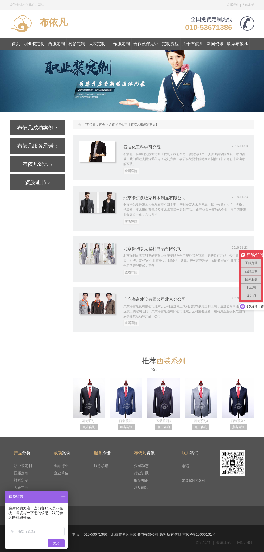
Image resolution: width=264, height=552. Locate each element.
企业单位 (61, 473)
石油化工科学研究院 (142, 147)
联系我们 (233, 5)
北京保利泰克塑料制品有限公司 (152, 248)
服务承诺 (101, 466)
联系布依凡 (237, 44)
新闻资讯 (215, 44)
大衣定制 (97, 44)
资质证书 (37, 182)
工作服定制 (119, 44)
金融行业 (61, 466)
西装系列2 (126, 421)
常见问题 (141, 487)
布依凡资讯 (37, 164)
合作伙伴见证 (145, 44)
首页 (16, 44)
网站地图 (244, 543)
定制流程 (170, 44)
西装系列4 (201, 421)
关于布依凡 (192, 44)
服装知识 (141, 480)
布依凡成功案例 (37, 127)
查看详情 (131, 171)
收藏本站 (248, 5)
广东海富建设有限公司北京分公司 (154, 299)
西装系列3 (163, 421)
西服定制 (56, 44)
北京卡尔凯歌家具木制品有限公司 (154, 198)
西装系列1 (89, 421)
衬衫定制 (76, 44)
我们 (190, 453)
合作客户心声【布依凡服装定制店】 (134, 124)
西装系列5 (238, 421)
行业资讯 (141, 473)
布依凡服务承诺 (37, 146)
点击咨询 (89, 427)
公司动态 (141, 466)
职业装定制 (34, 44)
